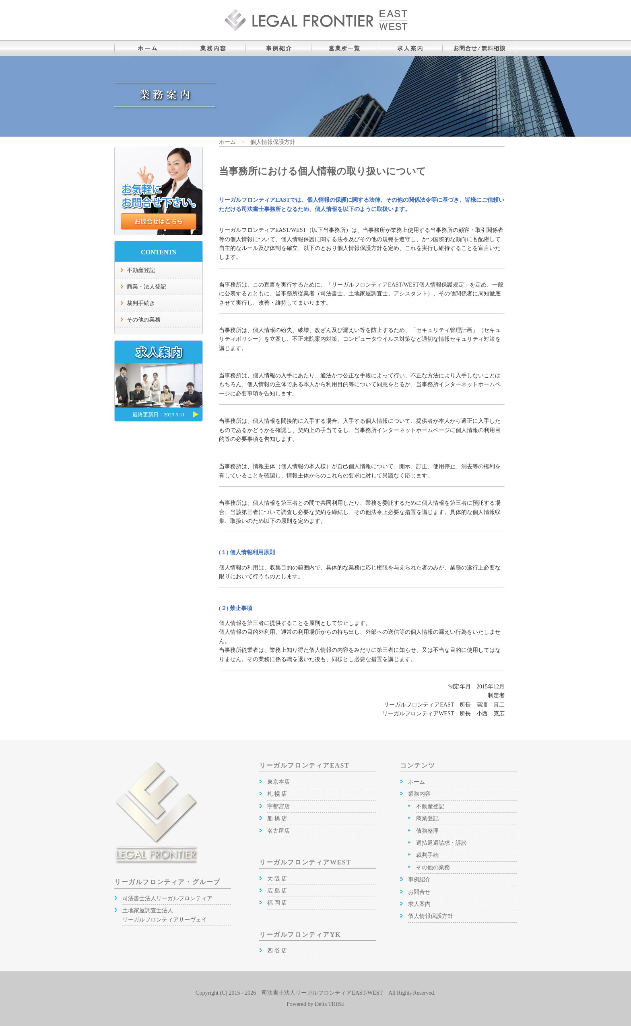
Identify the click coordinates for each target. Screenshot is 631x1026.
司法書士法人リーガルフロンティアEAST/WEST (322, 993)
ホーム (227, 142)
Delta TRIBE (329, 1004)
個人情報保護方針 (272, 142)
